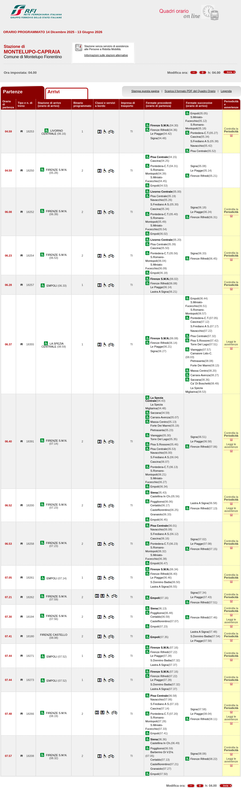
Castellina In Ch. (160, 496)
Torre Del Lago (199, 344)
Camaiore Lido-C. (201, 353)
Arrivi (53, 91)
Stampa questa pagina (145, 91)
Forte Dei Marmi (200, 365)
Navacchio (196, 145)
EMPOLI (52, 285)
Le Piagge (156, 133)
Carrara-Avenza (200, 375)
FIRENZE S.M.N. (56, 169)
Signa (153, 138)
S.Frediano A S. (200, 141)
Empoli (194, 113)
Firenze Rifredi (159, 129)
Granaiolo (156, 514)
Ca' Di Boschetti (200, 383)
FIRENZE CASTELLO (53, 634)
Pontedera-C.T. (199, 132)
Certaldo (155, 505)
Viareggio (196, 349)
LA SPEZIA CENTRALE (52, 345)
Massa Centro (199, 370)
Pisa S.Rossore (199, 340)
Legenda (226, 91)
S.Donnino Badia (160, 582)
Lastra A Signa (159, 291)
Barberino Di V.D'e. (162, 752)
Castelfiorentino (160, 509)
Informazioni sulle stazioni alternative (106, 55)
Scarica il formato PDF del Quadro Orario (190, 91)
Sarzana (195, 379)
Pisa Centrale (198, 150)
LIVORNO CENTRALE (52, 132)
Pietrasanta (197, 360)
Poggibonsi (157, 501)
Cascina (195, 136)
